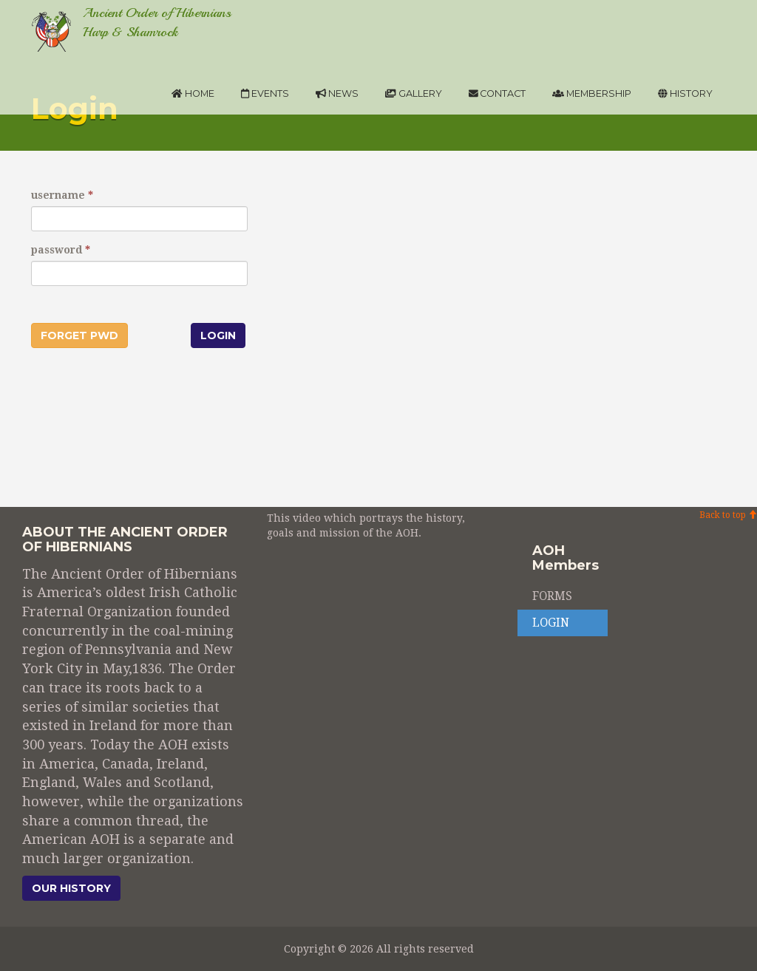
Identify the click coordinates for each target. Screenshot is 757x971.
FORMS (552, 596)
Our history (71, 888)
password (56, 250)
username (58, 195)
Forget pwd (79, 335)
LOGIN (550, 623)
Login (218, 335)
